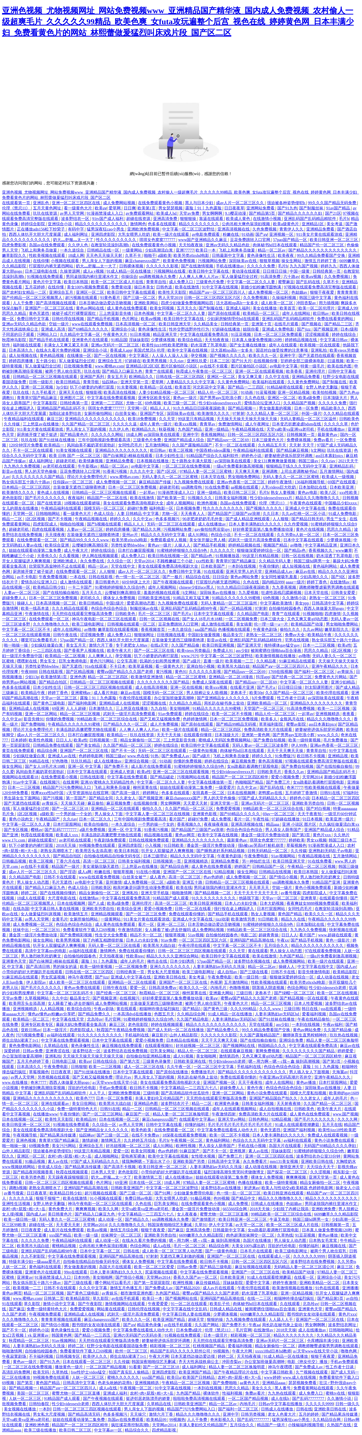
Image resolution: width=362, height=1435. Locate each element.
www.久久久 (328, 735)
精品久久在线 (293, 919)
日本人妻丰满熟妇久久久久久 (255, 524)
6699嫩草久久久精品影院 (336, 1214)
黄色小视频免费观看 (313, 887)
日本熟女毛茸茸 (323, 1240)
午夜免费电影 (256, 856)
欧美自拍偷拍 (96, 824)
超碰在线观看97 (42, 840)
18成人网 (76, 255)
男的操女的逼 (65, 966)
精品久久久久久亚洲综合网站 (173, 956)
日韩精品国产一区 (268, 866)
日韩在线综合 (105, 1061)
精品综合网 (47, 750)
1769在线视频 (280, 671)
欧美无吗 (41, 1372)
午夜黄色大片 (115, 334)
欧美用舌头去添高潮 (94, 851)
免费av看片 (323, 440)
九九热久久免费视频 (22, 466)
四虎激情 (333, 614)
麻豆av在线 (305, 571)
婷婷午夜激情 (280, 482)
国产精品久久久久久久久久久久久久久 (323, 250)
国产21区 (333, 213)
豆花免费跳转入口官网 (250, 240)
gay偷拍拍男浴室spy (213, 529)
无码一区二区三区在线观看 (171, 524)
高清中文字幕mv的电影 (46, 951)
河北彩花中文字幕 (209, 387)
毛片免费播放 (335, 740)
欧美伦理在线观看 (332, 693)
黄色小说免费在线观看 (267, 1093)
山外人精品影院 (184, 1035)
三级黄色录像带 (157, 1061)
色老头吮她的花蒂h (115, 1383)
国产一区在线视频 (110, 355)
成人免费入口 (181, 282)
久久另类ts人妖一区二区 (299, 535)
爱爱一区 (138, 988)
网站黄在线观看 (111, 1309)
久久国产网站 (207, 1325)
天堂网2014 (312, 777)
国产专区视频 (16, 829)
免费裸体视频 (299, 440)
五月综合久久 (276, 945)
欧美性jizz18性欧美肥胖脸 (165, 345)
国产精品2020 (188, 1288)
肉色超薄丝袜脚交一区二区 (250, 1235)
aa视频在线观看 (245, 487)
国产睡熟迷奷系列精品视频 (221, 851)
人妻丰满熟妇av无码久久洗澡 (219, 966)
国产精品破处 (162, 777)
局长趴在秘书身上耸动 (224, 703)
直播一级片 (213, 661)
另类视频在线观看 (54, 1077)
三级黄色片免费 (210, 282)
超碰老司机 (66, 461)
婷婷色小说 (251, 456)
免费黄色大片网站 (331, 677)
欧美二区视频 (181, 450)
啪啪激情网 (182, 893)
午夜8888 (29, 671)
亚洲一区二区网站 (41, 714)
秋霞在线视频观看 (72, 1172)
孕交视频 (199, 355)
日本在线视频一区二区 (22, 1119)
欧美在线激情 (187, 287)
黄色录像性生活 (261, 255)
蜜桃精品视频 (64, 1246)
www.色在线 (138, 756)
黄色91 (181, 671)
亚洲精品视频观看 (107, 914)
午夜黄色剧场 (265, 629)
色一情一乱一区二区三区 (138, 577)
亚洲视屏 (238, 1151)
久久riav (177, 361)
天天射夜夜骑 (289, 1103)
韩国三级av (308, 461)
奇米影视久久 (222, 1419)
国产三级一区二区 (139, 297)
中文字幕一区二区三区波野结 (188, 229)
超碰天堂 (196, 1319)
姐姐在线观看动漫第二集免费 (35, 550)
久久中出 (60, 998)
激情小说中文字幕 (59, 1304)
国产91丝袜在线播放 (57, 440)
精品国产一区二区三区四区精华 (240, 777)
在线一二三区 (259, 1298)
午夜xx (283, 940)
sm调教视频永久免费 (158, 276)
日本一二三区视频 (319, 645)
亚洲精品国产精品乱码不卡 (61, 408)
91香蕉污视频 (115, 471)
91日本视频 (140, 334)
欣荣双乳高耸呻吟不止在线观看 (57, 566)
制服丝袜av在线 (144, 608)
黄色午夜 (255, 1088)
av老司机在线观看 (59, 466)
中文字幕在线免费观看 (127, 777)
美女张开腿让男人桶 (208, 540)
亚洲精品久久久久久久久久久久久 (95, 419)
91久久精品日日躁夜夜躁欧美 (199, 408)
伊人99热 (299, 745)
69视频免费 (39, 1146)
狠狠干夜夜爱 (322, 292)
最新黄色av (328, 434)
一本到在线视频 (242, 566)
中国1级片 (115, 603)
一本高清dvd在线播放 (132, 1014)
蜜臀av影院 (296, 724)
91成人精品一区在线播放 (129, 271)
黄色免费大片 (60, 1209)
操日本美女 (144, 287)
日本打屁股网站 (67, 824)
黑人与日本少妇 (199, 203)
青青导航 (91, 382)
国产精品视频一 (242, 408)
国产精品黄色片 (74, 434)
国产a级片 (192, 661)
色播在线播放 (250, 1182)
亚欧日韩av (31, 1030)
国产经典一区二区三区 (292, 677)
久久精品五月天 (272, 445)
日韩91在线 (330, 793)
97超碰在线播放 (226, 329)
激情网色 (138, 224)
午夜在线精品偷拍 (314, 1019)
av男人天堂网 (72, 213)
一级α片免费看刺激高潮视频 (238, 466)
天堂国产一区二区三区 (264, 708)
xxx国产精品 (60, 1235)
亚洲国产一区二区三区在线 (49, 308)
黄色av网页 (185, 835)
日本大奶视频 (272, 903)
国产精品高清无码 (84, 1414)
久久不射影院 (33, 1256)
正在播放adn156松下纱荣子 (41, 229)
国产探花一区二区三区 (287, 1172)
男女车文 (48, 661)
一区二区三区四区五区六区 (203, 940)
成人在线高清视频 (151, 687)
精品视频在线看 (158, 835)
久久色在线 (255, 398)
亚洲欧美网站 (146, 303)
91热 (155, 756)
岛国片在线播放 (257, 1240)
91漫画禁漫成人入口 (105, 213)
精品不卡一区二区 (146, 935)
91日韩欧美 (174, 845)
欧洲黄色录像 (227, 1103)
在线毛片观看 (286, 324)
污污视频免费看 (30, 1035)
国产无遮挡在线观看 (316, 355)
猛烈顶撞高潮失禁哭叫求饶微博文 (234, 1172)
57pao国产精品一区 (290, 240)
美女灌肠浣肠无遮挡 (101, 866)
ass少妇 (242, 650)
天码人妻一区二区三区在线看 (114, 945)
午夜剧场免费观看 (110, 840)
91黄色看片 (110, 297)
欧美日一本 (206, 250)
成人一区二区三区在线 (144, 1067)
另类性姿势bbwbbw (128, 545)
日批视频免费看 (78, 366)
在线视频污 (50, 782)
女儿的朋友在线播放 (20, 508)
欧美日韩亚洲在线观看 (284, 1193)
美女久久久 (262, 1388)
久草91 (201, 1225)
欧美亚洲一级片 (340, 819)
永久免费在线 (92, 561)
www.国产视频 (345, 1114)
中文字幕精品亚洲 (321, 545)
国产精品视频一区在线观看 (304, 998)
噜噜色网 (349, 1351)
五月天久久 (187, 308)
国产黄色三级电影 (49, 703)
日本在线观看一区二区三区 (87, 1362)
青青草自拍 (156, 282)
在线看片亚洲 (242, 687)
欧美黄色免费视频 (179, 261)
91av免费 (169, 940)
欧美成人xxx (67, 835)
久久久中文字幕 (93, 1288)
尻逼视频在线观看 (161, 1272)
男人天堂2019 (170, 297)
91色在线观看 (327, 1288)
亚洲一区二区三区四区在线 (76, 203)
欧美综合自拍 (79, 1009)
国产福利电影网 (82, 703)
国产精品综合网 (175, 866)
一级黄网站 (132, 250)
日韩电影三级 (64, 1061)
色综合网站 (297, 988)
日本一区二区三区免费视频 (132, 487)
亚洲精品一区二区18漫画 (231, 677)
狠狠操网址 (144, 635)
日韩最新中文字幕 (228, 255)
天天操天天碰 (73, 803)
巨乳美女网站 (162, 1051)
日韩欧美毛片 (269, 772)
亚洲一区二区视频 (37, 387)
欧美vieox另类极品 (194, 650)
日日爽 (130, 208)
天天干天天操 (169, 735)
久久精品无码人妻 (275, 561)
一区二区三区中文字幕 (214, 1067)
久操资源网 (70, 271)
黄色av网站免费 (244, 577)
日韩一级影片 (41, 382)
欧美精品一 (117, 735)
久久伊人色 (78, 245)
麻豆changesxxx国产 (143, 261)
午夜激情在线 (37, 614)
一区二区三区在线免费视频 (186, 466)
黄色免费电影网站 (25, 1045)
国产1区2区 (167, 471)
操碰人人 (25, 603)
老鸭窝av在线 (270, 793)
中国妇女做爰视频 (204, 635)
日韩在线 (131, 1251)
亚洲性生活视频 (16, 1203)
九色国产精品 (190, 429)
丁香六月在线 (68, 861)
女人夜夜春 (187, 1214)
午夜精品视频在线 (248, 429)
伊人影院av (36, 982)
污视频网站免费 (212, 261)
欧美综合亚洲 (57, 545)
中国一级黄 (300, 271)
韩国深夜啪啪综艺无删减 (170, 1225)
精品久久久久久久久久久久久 (101, 224)
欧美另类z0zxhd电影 (191, 255)
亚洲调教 (270, 471)
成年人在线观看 (283, 345)
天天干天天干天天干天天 (256, 893)
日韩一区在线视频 (297, 556)
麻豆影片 (160, 1035)
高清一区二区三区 (99, 861)
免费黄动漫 (121, 287)
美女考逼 (335, 224)
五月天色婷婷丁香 (33, 1061)
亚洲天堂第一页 (135, 382)
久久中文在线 (277, 376)
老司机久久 (90, 598)
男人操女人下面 (109, 814)
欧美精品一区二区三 (261, 313)
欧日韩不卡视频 (311, 756)
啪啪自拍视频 (72, 524)
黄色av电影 (308, 492)
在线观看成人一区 (274, 1256)
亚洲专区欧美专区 (154, 398)
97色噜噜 (60, 761)
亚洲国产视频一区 (219, 1082)
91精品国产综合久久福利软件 (213, 456)
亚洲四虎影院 (103, 234)
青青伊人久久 (291, 229)
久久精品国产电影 (253, 614)
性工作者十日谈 (291, 698)
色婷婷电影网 (91, 756)
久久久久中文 (142, 471)
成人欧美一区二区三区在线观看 (77, 982)
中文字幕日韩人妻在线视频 (55, 909)
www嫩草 (343, 550)
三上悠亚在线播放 (132, 708)
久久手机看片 (44, 392)
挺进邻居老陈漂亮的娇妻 (148, 1398)
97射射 (239, 413)
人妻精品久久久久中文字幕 (191, 382)
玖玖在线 (92, 371)
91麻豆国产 (190, 1151)
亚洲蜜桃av (81, 693)
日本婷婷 (19, 740)
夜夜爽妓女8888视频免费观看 (313, 903)
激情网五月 (111, 1140)
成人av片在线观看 (219, 1288)
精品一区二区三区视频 (80, 714)
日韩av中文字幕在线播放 (280, 1404)
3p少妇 (62, 387)
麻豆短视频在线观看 (253, 1267)
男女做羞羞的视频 (275, 408)
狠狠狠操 (188, 218)
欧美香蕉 (294, 371)
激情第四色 (229, 1056)
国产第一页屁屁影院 (152, 1282)
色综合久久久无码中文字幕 (257, 1140)
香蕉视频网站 (213, 434)
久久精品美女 (206, 324)
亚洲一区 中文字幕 (85, 766)
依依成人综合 (50, 1167)
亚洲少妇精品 (343, 682)
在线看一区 (304, 1277)
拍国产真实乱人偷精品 (129, 1372)
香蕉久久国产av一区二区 (195, 1277)
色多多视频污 (167, 519)
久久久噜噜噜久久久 (51, 624)
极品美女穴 (233, 635)
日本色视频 (144, 313)
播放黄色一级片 (69, 1367)
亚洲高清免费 (165, 218)
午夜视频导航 (25, 1135)
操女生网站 (291, 261)
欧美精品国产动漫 (307, 624)
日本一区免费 (306, 408)
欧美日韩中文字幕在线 (209, 271)
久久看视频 (69, 556)
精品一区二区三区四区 (108, 677)
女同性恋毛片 (130, 445)
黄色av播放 (306, 1082)
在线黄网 (71, 782)
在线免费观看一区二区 (37, 540)
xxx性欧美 (348, 492)
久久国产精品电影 (193, 1019)
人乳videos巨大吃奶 (279, 487)
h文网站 (318, 450)
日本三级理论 (155, 856)
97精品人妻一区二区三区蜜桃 (206, 471)
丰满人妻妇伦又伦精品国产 (159, 1098)
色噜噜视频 (239, 988)
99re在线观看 (76, 1272)
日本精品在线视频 (182, 1040)
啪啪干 (150, 255)
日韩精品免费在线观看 (53, 745)
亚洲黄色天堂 (14, 961)
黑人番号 (283, 1388)
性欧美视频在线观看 (47, 255)
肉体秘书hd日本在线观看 (275, 245)
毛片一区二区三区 (154, 614)
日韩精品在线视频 (275, 872)
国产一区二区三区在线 (154, 650)
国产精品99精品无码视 (236, 724)
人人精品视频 (52, 1009)
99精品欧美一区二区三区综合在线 (107, 719)
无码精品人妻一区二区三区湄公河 (304, 1267)
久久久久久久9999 (309, 1256)
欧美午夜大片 (119, 650)
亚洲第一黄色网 (256, 735)
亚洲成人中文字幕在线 (305, 508)
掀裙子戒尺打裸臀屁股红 (74, 313)
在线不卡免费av (145, 1135)
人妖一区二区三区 (88, 1377)
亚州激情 (114, 882)
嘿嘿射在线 (27, 661)
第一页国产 (76, 798)
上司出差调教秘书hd (299, 471)
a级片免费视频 (92, 829)
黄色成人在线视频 (53, 492)
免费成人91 (223, 650)
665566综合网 (235, 1209)
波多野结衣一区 (75, 218)
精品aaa (273, 824)
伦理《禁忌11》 (16, 208)
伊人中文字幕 (221, 1225)
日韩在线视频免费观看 (149, 840)
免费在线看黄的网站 (335, 319)
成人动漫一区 (110, 1219)
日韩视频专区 (68, 1356)
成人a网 (85, 872)
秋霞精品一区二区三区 (159, 993)
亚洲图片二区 (72, 398)
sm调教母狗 (192, 487)
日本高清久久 (21, 350)
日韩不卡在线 (283, 972)
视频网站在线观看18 (20, 777)
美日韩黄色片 (107, 582)
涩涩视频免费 (92, 635)
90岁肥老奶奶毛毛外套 (203, 519)
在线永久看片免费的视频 (58, 350)
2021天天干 (348, 461)
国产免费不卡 (116, 766)
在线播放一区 (79, 355)
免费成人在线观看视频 (328, 1135)
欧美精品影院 (345, 972)
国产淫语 (68, 872)
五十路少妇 (46, 361)
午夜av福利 (333, 1024)
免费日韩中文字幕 (33, 319)
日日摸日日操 (275, 271)
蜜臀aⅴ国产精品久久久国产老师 (125, 671)
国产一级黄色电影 (221, 1251)
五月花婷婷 (35, 287)
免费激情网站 (230, 424)
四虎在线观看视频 (48, 529)
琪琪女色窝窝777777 (157, 240)
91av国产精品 (338, 208)
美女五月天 (117, 376)
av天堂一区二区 (250, 1225)
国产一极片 (173, 577)
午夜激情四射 (130, 930)
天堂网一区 (137, 408)
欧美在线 (184, 887)
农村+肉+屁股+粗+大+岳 (70, 1156)
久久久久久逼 (125, 424)
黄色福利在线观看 (45, 1267)
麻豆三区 (55, 419)
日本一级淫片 (55, 1030)
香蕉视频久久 (321, 550)
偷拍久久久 (290, 629)
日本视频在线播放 (153, 461)
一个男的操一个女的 (74, 814)
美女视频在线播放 (20, 1409)
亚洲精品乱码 (341, 466)
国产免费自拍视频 (270, 740)
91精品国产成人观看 (171, 898)
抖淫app (263, 677)
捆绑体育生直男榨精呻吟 (305, 1035)
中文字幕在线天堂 (68, 1019)
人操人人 (182, 545)
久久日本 (271, 513)
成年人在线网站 (296, 313)
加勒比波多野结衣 (65, 413)
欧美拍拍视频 (325, 392)
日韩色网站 (258, 1119)
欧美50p (256, 693)
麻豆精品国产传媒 (155, 482)
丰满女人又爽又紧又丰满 (66, 345)
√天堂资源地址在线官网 (88, 793)
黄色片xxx (322, 835)
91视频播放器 (228, 556)
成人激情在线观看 (76, 582)
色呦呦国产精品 (249, 782)
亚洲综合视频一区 (141, 761)
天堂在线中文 (123, 566)
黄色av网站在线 (90, 308)
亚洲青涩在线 (58, 1051)
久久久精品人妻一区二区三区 (273, 413)
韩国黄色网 (62, 1335)
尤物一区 (134, 403)
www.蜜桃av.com (109, 366)
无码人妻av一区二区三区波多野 (260, 745)
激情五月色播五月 (126, 1288)
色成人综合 (104, 513)
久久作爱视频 (296, 524)
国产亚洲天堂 (249, 645)
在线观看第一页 (16, 203)
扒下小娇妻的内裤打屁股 (92, 387)
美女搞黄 (244, 624)
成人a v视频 (94, 271)
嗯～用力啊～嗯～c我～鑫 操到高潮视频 (284, 1061)
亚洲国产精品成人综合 (184, 440)
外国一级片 (311, 413)
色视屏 (216, 982)
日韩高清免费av (163, 988)
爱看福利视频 (314, 1014)
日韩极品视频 (14, 861)
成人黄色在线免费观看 (127, 308)
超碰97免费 (137, 508)
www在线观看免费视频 (93, 324)
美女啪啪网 (180, 708)
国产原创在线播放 (172, 1072)
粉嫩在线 (231, 234)
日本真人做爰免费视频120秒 (257, 340)
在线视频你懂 (266, 361)
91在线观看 (214, 571)
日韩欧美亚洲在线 (154, 598)
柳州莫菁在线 (145, 787)
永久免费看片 (255, 1161)
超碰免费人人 (14, 598)
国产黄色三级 (216, 1009)
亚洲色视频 (26, 1140)
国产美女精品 (88, 745)
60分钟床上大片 (136, 582)
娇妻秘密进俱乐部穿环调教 (289, 456)
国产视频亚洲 (326, 329)
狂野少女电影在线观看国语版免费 (117, 1346)
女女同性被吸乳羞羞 (279, 577)
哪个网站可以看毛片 (113, 1282)
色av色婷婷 (213, 877)
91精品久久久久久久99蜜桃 (236, 598)
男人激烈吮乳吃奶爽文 (320, 877)
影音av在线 (12, 471)
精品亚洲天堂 (165, 334)
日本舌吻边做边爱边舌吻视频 (105, 303)
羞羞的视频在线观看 (162, 592)
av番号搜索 (291, 893)
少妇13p (32, 677)
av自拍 (352, 1298)
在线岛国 (21, 909)
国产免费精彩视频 (76, 935)
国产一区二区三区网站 (103, 1114)
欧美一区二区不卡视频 (232, 714)
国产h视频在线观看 (104, 524)
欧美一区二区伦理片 (317, 308)
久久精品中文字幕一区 (80, 334)
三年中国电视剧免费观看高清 (104, 440)
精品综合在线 (198, 577)
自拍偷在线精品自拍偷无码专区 (112, 856)
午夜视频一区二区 (187, 1140)
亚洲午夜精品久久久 (330, 666)
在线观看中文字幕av (197, 1119)
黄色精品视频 (52, 355)
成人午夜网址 (257, 424)
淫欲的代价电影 (82, 1088)
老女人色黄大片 (282, 1414)
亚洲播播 (350, 1288)
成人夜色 (158, 877)
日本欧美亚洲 (342, 487)
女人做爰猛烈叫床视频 (41, 914)
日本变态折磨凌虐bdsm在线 (297, 424)
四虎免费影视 (14, 245)
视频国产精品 (275, 545)
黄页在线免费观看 (18, 750)
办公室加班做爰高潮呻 (174, 698)
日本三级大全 (272, 619)
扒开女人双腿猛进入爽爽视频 (168, 851)
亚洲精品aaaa (274, 1383)
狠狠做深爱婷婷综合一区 (259, 550)
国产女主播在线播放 (248, 345)
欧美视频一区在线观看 (320, 345)
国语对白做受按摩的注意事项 (282, 350)
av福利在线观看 (83, 951)
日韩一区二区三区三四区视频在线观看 (98, 687)
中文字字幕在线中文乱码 (185, 1309)
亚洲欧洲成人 (65, 561)
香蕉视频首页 (153, 629)
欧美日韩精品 (68, 382)
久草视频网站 (37, 998)
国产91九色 (287, 208)
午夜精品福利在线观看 (24, 419)
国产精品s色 (295, 550)
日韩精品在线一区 (103, 250)
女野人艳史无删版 (322, 387)
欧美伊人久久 (95, 1356)
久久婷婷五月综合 (140, 1140)
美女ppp (302, 603)
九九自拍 (159, 708)
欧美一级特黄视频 (305, 740)
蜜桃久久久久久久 (123, 1377)
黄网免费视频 (268, 1051)
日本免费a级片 (189, 1330)
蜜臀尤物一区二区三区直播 (224, 1214)
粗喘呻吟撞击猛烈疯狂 (159, 1009)
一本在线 (78, 577)
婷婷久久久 (120, 519)
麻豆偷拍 (96, 803)
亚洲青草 (309, 898)
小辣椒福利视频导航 (306, 1425)
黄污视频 (164, 671)
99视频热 (221, 1351)
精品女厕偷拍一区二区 (140, 740)
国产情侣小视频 (283, 877)
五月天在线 (332, 1124)
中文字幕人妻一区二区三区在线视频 (158, 814)
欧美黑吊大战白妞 (234, 666)
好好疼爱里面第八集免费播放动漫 (263, 529)
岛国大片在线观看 (285, 1146)
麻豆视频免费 (243, 761)
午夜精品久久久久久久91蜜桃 (74, 724)
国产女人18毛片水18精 (202, 619)
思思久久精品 (14, 313)
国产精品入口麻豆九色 (122, 371)
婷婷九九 (329, 266)
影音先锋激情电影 (314, 972)
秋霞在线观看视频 (37, 835)
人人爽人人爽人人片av (199, 276)
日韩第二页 (54, 1298)
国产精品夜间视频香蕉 (33, 1172)
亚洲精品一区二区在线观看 (115, 808)
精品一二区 (12, 519)
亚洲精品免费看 (320, 229)
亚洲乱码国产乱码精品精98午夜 (189, 608)
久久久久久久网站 (107, 434)
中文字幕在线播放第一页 (210, 782)
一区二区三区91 (46, 930)
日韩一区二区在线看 (193, 909)
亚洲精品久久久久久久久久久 (121, 450)
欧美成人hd (166, 213)
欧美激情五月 (76, 914)
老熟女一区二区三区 (327, 598)
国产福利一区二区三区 (314, 671)
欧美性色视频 (41, 740)
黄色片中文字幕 (47, 282)
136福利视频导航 (310, 482)
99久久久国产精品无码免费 (332, 203)
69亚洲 (58, 708)
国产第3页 (301, 835)
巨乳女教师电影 (73, 661)
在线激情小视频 (267, 218)
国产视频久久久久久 (228, 355)
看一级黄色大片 (78, 208)
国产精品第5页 (262, 213)
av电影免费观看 (206, 234)
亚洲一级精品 (217, 429)
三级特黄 (151, 1093)
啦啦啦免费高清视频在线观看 (199, 1398)
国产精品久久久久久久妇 (300, 213)
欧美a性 (344, 645)
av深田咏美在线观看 (162, 434)
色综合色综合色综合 (109, 608)
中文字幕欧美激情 (276, 603)
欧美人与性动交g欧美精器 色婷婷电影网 (297, 1188)
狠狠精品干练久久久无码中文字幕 (296, 466)
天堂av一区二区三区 (59, 698)
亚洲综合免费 (291, 1040)
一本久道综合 (72, 250)
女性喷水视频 (203, 1156)
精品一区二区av (272, 250)
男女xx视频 (316, 840)
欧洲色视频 (207, 503)
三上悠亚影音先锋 (115, 313)
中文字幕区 (139, 355)
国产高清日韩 (38, 966)
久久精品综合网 (191, 1014)
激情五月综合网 (124, 1230)
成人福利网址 (76, 234)
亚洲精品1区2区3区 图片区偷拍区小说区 (162, 366)
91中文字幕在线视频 (220, 287)
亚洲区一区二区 (90, 292)
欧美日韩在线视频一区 (168, 556)
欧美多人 (269, 719)
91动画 (248, 234)
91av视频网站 (283, 856)
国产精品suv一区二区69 (228, 440)
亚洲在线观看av (55, 1103)
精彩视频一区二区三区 (251, 1335)
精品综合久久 (137, 1430)
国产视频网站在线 (239, 1045)
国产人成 (96, 903)
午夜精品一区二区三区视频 (312, 866)
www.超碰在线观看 (335, 935)
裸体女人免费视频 (119, 598)
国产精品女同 (101, 798)
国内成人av (346, 966)
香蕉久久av (294, 772)
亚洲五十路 (192, 882)
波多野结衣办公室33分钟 (318, 1156)
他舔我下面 (249, 898)
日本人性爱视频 (308, 1003)
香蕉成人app (121, 350)
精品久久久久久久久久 (199, 224)
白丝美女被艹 (135, 877)
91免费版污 (285, 756)
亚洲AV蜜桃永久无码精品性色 (107, 782)
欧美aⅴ (101, 208)
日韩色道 (164, 287)
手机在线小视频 (252, 1146)
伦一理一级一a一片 (271, 624)
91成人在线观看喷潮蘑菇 (297, 1124)
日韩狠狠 (79, 1067)
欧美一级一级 (86, 1235)
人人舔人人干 (281, 1319)
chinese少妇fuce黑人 (197, 587)
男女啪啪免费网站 (244, 477)
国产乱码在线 (308, 282)
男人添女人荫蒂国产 (283, 829)
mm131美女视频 (284, 1161)
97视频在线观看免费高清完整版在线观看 (320, 287)
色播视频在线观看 (234, 629)
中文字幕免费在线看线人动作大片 (227, 1130)
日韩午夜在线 (65, 635)
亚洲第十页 (262, 324)
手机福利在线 (137, 1035)
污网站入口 (47, 334)
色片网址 (130, 319)
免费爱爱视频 (228, 808)
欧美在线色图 (339, 366)
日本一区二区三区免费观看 (278, 334)
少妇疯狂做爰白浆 (47, 645)
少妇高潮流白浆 (159, 250)
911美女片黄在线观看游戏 (319, 234)
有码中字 (76, 229)
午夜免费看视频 (53, 577)
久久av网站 (313, 629)
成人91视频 (183, 1056)
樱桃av (36, 829)
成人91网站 (198, 535)
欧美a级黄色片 (286, 224)
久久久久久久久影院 (219, 1035)
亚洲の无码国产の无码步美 (138, 1335)
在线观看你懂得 (198, 735)
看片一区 (242, 819)
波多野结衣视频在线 (252, 961)
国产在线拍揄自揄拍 (61, 592)
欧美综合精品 (190, 340)
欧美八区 (328, 492)
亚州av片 (130, 535)
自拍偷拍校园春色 (285, 608)
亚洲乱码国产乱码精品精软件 (310, 218)
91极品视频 (35, 1161)
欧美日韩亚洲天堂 (175, 324)
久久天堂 (167, 419)
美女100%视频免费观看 (88, 287)
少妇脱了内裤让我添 (291, 1209)
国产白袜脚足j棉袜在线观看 (128, 456)
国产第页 (25, 1383)
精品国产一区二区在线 (107, 498)
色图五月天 (164, 1014)
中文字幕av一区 (108, 1430)
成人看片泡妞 (106, 693)
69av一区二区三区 (279, 814)
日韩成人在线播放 (267, 1203)
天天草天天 (259, 887)
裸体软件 (211, 1393)
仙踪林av (110, 382)
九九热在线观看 (282, 1393)
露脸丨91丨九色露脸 (203, 208)
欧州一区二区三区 (131, 1351)
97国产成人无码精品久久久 (263, 798)
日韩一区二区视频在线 (159, 619)
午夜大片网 (242, 1351)
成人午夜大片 (76, 550)
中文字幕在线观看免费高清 (204, 334)
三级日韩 (244, 993)
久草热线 (285, 1235)
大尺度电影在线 (62, 898)
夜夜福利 (76, 498)
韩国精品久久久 (272, 1045)
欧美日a (174, 1377)
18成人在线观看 (31, 898)
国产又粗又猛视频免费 (160, 719)
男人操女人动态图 (33, 882)
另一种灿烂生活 (256, 861)
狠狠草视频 (269, 261)
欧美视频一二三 (239, 661)
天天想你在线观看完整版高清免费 (82, 614)
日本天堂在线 (213, 477)
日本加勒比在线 (313, 487)
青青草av (208, 424)
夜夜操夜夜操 (216, 824)
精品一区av (98, 566)
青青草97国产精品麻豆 (37, 398)
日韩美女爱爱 (343, 592)
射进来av (252, 1188)
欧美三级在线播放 (40, 1430)
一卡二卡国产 (80, 587)
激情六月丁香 (101, 645)
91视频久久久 (200, 498)
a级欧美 (164, 255)
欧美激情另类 (243, 919)
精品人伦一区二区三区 (218, 392)
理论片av (123, 1077)
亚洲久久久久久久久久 (170, 966)
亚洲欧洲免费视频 (143, 229)
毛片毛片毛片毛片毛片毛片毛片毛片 (240, 1124)
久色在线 (251, 582)
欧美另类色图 (33, 1177)
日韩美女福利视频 (231, 498)
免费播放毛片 (203, 1072)
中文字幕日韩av (334, 340)
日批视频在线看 (171, 635)
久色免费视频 (265, 229)
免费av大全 (295, 635)
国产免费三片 (278, 782)
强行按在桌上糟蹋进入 (234, 909)
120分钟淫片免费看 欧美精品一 (37, 445)
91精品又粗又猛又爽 (191, 598)
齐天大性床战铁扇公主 (199, 1362)
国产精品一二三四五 (93, 1335)
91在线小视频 (148, 872)
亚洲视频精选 (328, 714)
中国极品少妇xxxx (341, 503)
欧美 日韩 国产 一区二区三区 (75, 456)
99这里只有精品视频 (196, 419)
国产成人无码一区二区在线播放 (176, 1030)
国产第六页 (130, 1061)
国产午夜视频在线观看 (173, 582)
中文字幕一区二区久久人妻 (251, 282)
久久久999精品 (243, 1009)
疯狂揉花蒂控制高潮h (130, 1425)
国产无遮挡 (72, 666)
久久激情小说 (294, 598)
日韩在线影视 (101, 577)
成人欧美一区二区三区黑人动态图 (172, 1251)
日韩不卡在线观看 (60, 877)
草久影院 (101, 1298)
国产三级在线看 (254, 972)
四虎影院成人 (45, 524)
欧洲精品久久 (141, 376)
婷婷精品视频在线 (301, 340)
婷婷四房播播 (21, 361)
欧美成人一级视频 (338, 477)
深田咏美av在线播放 (218, 592)
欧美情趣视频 (91, 461)
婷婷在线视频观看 (167, 1024)
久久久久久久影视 (162, 266)
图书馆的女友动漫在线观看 (311, 1314)
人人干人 (97, 1093)
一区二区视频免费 (241, 619)
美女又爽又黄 (250, 376)
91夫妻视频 (127, 387)
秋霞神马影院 (14, 340)
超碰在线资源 (138, 218)
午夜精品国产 (48, 819)
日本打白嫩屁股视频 (136, 550)
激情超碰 (90, 1140)
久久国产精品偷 (185, 645)
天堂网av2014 (95, 1225)
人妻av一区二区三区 (85, 529)
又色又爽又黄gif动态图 (308, 619)
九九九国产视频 (304, 266)
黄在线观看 (258, 951)
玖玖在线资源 (45, 213)
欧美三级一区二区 (180, 403)
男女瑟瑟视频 (171, 208)
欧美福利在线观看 (269, 382)
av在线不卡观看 (214, 366)
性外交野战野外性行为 (189, 329)
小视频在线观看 (65, 261)
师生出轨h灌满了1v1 (20, 1040)
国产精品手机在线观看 (49, 340)
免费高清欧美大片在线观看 (268, 729)
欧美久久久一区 (263, 355)
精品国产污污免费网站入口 (67, 787)
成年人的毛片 (132, 961)
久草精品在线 (56, 1045)
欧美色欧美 (141, 1130)
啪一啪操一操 (16, 645)
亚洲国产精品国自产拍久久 (273, 1098)
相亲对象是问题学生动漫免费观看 (143, 887)
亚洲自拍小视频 (201, 666)
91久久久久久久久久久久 (214, 898)
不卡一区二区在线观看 (235, 445)
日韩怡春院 (39, 1404)
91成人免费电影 (342, 513)
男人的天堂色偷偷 (41, 471)
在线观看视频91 (159, 1045)
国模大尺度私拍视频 (308, 1093)
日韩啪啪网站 (48, 513)
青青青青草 (347, 292)
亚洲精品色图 (146, 1103)
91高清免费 (271, 276)
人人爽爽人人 (100, 656)
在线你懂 (41, 261)
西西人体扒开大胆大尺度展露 (35, 234)
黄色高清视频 (270, 761)
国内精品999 (273, 582)
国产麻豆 (176, 1230)
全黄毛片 (60, 919)
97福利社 (351, 793)
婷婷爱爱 (345, 1051)
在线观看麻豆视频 (237, 1051)
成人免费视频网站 (289, 961)
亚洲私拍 (319, 350)
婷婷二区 (29, 893)
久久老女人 (126, 798)
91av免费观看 (170, 714)
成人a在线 (162, 1246)
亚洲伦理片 (315, 371)
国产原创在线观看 (224, 313)
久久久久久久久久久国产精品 (38, 477)
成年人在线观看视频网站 (234, 1109)
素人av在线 (258, 1151)
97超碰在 (133, 361)
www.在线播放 (15, 1082)
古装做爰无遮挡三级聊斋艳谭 (79, 487)
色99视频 (221, 1198)
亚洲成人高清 (53, 329)
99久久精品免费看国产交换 (321, 255)
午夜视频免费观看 (45, 1314)
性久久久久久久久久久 (116, 240)
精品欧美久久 (333, 408)
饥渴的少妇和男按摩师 (160, 661)
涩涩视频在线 (154, 703)
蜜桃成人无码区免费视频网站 (225, 740)
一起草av (147, 492)
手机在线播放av (230, 266)
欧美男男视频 (155, 361)
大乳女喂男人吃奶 (134, 234)
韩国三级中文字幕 (315, 297)
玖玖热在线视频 (344, 1035)
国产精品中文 (243, 1198)
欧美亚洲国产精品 (169, 1319)
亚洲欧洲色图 (37, 1425)
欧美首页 (288, 308)
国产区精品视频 (80, 671)
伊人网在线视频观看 (100, 556)
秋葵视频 (167, 429)
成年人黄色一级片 (156, 424)
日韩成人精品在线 (226, 1309)
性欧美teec (135, 956)
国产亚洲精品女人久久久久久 (223, 698)
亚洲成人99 (347, 308)
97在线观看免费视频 (323, 951)
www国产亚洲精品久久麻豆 (203, 240)
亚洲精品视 (338, 756)
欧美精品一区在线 (156, 387)
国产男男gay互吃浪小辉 (221, 398)
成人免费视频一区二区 (268, 292)
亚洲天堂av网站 (232, 1119)
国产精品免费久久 (94, 1014)
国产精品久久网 (147, 529)
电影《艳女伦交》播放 (308, 1362)
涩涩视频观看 (317, 334)
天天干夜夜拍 (310, 814)
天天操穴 (138, 1414)
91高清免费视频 (301, 708)
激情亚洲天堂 (292, 1167)
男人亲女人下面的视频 (102, 261)
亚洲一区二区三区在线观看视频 (181, 772)
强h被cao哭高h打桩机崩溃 (261, 845)
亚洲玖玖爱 (197, 361)
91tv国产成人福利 (108, 218)
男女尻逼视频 (53, 977)
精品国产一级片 (66, 866)
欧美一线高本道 (35, 608)
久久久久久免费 (261, 266)
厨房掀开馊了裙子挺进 (37, 434)
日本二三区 (220, 361)
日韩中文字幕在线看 (164, 1124)
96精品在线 (39, 761)
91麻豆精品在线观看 (297, 661)
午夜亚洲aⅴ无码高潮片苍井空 (285, 1077)
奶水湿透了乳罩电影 (209, 345)
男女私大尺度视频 (163, 972)
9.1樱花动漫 (236, 213)
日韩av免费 (33, 1051)
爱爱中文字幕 (258, 1282)
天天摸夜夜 (55, 535)
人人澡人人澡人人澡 (170, 355)
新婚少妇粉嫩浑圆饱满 (261, 287)
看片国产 (177, 819)
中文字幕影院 (45, 403)
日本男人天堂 (103, 1172)
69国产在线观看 (342, 482)
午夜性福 (261, 819)
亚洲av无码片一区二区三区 (115, 345)
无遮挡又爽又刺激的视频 (182, 1256)
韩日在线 (310, 1009)
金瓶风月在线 (292, 719)
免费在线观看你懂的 (187, 914)
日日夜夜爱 (31, 1230)
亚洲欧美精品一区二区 (267, 703)
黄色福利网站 (325, 566)
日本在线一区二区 (145, 1182)
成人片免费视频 (164, 724)
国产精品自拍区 (53, 682)
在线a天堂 (159, 645)
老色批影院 (12, 498)
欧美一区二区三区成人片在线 (117, 282)
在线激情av (340, 582)
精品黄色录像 (149, 1325)
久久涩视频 (320, 1172)
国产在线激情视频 (197, 266)
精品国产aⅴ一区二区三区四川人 (217, 292)
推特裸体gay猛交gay (282, 645)
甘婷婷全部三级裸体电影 (303, 361)
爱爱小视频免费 (285, 777)
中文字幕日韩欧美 (277, 1372)
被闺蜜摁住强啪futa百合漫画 (276, 650)
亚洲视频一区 (281, 234)
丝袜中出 (21, 930)
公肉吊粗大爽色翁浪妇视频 (246, 224)
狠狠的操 (215, 1319)
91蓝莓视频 (266, 392)
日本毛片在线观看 (256, 1251)
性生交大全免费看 (111, 935)
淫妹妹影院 (139, 340)
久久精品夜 (266, 661)
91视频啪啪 (313, 614)
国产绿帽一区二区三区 (294, 993)
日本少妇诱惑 (182, 961)
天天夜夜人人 (193, 513)
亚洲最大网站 (221, 993)
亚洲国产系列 (92, 376)
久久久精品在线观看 (341, 413)
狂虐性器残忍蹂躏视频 (281, 592)
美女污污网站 (64, 1146)
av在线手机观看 (125, 1298)
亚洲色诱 (78, 677)
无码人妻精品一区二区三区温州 (308, 419)
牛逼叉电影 (280, 1219)
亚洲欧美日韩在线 (170, 977)
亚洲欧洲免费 (324, 1209)
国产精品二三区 (338, 324)
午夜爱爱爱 (158, 1304)
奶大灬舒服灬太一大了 (73, 240)
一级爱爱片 (225, 787)
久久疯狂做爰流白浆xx (339, 824)
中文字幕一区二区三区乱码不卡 (65, 993)
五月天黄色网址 (47, 208)
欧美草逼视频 (141, 666)
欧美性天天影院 (172, 292)
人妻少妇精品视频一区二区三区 (167, 392)
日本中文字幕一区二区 (100, 1251)
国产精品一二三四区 (246, 387)
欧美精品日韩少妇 (49, 587)
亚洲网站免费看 (261, 208)
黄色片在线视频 (310, 529)
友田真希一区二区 (208, 793)
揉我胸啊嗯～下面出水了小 (146, 1161)
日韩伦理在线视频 (68, 319)
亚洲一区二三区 (171, 924)
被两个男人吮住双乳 (63, 371)
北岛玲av (95, 1019)
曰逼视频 (336, 361)
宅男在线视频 (297, 640)
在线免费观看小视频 (59, 777)
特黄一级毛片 (313, 366)
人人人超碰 (76, 708)
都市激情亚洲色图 (137, 1293)
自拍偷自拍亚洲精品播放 (148, 1056)
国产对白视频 (318, 808)
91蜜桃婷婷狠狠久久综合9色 (182, 550)
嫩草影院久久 (14, 255)
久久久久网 (347, 1119)
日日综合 (220, 577)
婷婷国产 (242, 866)
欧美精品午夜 (320, 635)
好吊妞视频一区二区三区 (198, 1045)
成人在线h (280, 1398)
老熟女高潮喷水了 (56, 851)
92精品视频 (224, 872)
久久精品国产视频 (299, 403)
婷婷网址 (151, 793)
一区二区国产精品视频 (106, 1367)
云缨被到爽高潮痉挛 (90, 545)
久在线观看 (290, 1304)
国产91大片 (242, 361)
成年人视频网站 (180, 503)
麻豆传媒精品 (208, 1282)
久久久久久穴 (222, 550)
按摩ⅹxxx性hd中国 (47, 793)
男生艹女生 (336, 519)
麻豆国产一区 (138, 1114)
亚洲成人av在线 (62, 756)
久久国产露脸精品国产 (192, 445)
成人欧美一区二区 (277, 303)
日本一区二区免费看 (114, 1098)
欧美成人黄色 (238, 218)
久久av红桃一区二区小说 (304, 513)
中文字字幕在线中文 (316, 966)
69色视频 (153, 403)
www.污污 (190, 656)
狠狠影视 (94, 392)
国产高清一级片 (126, 793)
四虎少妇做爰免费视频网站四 (187, 303)
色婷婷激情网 (195, 719)
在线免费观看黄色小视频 (160, 203)
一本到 (45, 1409)
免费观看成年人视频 (169, 540)
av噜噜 (296, 545)
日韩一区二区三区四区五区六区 (212, 297)
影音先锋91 (34, 719)
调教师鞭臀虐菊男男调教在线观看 (329, 587)
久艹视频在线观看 (312, 1372)
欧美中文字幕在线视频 (188, 350)
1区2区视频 (35, 519)
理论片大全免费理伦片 (87, 477)
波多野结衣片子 (175, 1103)
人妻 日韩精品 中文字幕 (138, 513)
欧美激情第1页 (54, 677)
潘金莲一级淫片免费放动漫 (265, 835)
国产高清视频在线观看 (56, 303)
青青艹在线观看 (159, 371)
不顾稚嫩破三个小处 (175, 561)
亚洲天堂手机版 (155, 893)
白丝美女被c (126, 413)
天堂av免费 (189, 213)
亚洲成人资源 (122, 772)
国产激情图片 (204, 1219)
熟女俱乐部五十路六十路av (26, 482)
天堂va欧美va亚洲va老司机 (290, 429)
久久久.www (270, 1009)
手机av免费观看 (113, 1088)
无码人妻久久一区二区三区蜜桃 (170, 477)
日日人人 (64, 740)
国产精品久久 (137, 1219)
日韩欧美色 (349, 419)
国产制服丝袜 (311, 208)
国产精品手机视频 (103, 319)
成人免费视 (221, 819)
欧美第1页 (147, 208)
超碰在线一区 (41, 1225)
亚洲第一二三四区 (107, 403)
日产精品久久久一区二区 (125, 724)
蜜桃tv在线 (336, 1393)
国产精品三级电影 (216, 1267)
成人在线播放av (212, 524)
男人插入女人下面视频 (309, 1072)
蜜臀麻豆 (286, 282)
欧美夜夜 (286, 255)
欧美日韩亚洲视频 (218, 645)
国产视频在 (312, 324)
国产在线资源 (49, 503)
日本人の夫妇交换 (241, 903)
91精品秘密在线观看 (285, 387)
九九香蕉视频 (284, 587)
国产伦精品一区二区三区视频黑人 (32, 297)
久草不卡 (133, 255)
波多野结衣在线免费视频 (126, 1051)
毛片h (344, 218)
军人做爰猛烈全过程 (240, 276)
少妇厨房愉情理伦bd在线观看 (233, 319)
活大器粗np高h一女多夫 (237, 303)
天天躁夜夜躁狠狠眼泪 (68, 1177)
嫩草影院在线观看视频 (118, 629)
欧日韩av (321, 313)
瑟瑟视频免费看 (303, 1383)
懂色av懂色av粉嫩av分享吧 (52, 1014)
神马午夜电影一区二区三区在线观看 (104, 619)
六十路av (291, 276)
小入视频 (153, 845)
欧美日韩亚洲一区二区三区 (334, 240)
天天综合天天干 (321, 1167)
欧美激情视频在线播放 (276, 656)
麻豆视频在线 (334, 1246)
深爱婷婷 (12, 1051)
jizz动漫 (222, 919)
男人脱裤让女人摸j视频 (207, 693)
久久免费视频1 (337, 276)
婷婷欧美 (297, 840)
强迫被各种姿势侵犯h (286, 203)
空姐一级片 (59, 324)
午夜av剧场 (104, 1009)
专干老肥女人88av (132, 645)
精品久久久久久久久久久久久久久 (216, 1024)
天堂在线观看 (261, 1024)
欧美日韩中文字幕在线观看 (131, 292)
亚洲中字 (288, 355)
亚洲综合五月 (61, 292)
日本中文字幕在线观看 (304, 540)
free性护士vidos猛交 (89, 1372)
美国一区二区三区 (33, 1393)
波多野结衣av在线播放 (221, 1188)
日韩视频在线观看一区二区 (131, 624)
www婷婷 (272, 1377)
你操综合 (129, 276)
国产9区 (338, 577)
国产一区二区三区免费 (146, 914)
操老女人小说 (348, 1188)
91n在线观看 (96, 666)
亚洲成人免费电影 (278, 329)
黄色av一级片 (185, 398)
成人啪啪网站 (106, 1156)
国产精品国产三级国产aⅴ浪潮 (234, 513)
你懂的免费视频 (60, 719)
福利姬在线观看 (27, 345)
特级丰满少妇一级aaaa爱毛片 (35, 1261)
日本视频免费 (188, 508)
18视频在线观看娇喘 (82, 503)
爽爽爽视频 (296, 1177)
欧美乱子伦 (220, 1304)
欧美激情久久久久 (214, 413)
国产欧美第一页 (171, 498)
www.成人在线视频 (300, 1377)
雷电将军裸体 (133, 1156)
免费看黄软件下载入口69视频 (89, 930)
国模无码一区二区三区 (104, 508)
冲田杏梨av (306, 303)
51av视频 (196, 935)
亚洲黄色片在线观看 (90, 340)
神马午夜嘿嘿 (80, 977)
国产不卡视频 (60, 519)
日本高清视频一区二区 (136, 324)
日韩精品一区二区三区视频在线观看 (45, 376)
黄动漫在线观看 (246, 271)
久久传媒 (12, 424)
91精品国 (119, 340)
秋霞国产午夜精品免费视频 (121, 1030)
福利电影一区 (161, 508)
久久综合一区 (119, 561)
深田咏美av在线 (243, 261)
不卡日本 (118, 666)
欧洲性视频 (186, 1146)
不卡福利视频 (41, 1356)
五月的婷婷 (309, 1414)
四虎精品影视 (164, 1430)
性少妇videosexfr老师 (328, 988)
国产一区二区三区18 (70, 808)
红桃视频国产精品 (209, 1346)
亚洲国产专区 (152, 413)
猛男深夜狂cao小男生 (106, 229)
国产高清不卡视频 (120, 1167)
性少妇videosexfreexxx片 (220, 403)
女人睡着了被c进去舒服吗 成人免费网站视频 (185, 930)
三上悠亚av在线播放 (41, 424)
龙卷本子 (238, 693)
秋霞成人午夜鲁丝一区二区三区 (204, 371)
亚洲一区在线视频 (186, 687)
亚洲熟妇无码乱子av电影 (330, 851)
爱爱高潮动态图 (141, 603)
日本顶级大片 (335, 398)
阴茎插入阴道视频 (268, 988)
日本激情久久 (101, 708)
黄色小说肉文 (21, 819)
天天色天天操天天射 (104, 255)
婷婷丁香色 (317, 582)
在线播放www (45, 1114)
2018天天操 (66, 845)
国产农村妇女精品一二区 (24, 292)
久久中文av (143, 519)
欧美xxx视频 (186, 424)
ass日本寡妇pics (329, 456)
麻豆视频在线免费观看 (122, 1045)
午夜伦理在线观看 (135, 698)
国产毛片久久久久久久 (45, 498)
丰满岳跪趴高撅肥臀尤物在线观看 (86, 729)
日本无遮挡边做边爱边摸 (193, 1356)
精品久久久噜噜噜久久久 (318, 498)
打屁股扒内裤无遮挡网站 (51, 266)
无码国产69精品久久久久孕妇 (330, 1146)
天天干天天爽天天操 (285, 750)
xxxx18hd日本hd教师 (273, 1351)
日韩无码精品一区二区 (268, 851)
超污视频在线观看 (81, 297)
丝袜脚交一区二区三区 (121, 1235)
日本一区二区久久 (95, 819)
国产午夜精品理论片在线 (236, 1372)
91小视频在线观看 (106, 1198)
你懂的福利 (195, 1124)
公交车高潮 (127, 661)
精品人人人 (160, 408)
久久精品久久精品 (185, 703)
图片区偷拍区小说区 (249, 366)
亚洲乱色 (41, 203)
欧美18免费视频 (142, 419)
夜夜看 (348, 714)
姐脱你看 (251, 329)
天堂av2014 (144, 561)
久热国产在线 (339, 1425)
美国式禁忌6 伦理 (149, 350)
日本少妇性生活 (170, 456)
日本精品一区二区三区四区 (26, 487)
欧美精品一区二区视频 (65, 656)
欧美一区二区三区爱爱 (154, 1267)
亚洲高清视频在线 (234, 229)
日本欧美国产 (213, 566)
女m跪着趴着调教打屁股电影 (253, 766)
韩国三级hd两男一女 (312, 561)
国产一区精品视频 (236, 608)
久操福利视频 (284, 297)
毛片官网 (113, 1019)
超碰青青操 (269, 935)
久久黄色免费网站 (234, 382)
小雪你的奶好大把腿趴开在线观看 (32, 972)
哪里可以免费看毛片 (39, 640)
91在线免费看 (217, 487)
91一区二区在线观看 (189, 1304)
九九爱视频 (248, 592)
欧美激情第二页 (148, 1177)
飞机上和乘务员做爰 (39, 250)
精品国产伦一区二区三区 (322, 245)
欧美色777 (85, 1098)
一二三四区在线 (47, 650)
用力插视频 (329, 303)
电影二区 (249, 935)
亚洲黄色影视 (205, 814)
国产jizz (304, 329)
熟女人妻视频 (283, 492)
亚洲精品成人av (279, 571)
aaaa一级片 (295, 582)
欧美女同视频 (162, 308)
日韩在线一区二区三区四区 (180, 376)
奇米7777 (295, 787)
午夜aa (254, 1325)
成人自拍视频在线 (275, 1109)
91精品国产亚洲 (326, 882)
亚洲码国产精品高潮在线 (252, 940)
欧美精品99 (86, 1119)
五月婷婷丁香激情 (301, 793)
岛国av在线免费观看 (47, 245)
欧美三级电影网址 (88, 624)
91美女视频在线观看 (74, 450)
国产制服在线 (211, 308)
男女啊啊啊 (212, 213)
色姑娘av (299, 292)
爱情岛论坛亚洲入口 (262, 403)
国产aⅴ (261, 234)
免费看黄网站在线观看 (314, 1388)
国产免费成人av (175, 756)
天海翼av (340, 1072)
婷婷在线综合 (344, 334)
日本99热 (82, 1277)
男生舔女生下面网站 (22, 798)
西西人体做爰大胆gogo (324, 608)
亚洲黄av (25, 1277)
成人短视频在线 (23, 355)
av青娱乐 (345, 671)
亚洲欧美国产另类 (189, 1161)
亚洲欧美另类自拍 (308, 803)
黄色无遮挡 (39, 313)
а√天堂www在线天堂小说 (115, 1082)
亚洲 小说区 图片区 (299, 824)
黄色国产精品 (290, 914)
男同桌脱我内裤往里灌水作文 (92, 276)
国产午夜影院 (90, 1304)
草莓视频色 (296, 845)
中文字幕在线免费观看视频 (111, 398)
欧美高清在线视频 (120, 392)
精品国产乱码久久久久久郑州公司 (180, 1351)
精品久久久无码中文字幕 (163, 535)
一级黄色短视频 (203, 750)
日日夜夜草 (234, 208)
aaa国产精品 (205, 629)
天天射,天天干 (302, 445)
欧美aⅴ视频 (311, 276)
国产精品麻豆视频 (292, 450)
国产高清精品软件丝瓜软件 (185, 1093)
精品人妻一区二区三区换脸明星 (181, 1114)
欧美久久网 (108, 1209)
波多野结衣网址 (342, 1325)
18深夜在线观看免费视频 (184, 1135)
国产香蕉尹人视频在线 (84, 650)
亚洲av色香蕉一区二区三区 (241, 482)
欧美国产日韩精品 (199, 1377)
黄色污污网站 (102, 661)
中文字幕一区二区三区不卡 (26, 629)
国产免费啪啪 (33, 724)
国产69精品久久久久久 (88, 329)
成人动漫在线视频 (333, 977)
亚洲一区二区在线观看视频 (259, 371)
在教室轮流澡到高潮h (110, 245)
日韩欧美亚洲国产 (127, 1188)
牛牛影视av (88, 466)
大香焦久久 (47, 556)
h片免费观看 (263, 698)
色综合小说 (221, 535)
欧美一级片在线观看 (171, 234)
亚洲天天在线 (71, 392)
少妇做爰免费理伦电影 (194, 1193)
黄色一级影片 (338, 940)
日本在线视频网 (241, 793)
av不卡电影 (27, 577)
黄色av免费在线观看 (82, 988)
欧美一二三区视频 (334, 708)
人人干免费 (23, 303)
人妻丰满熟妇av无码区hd (277, 1014)
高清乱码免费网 (16, 1372)
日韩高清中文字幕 (328, 603)
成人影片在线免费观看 (151, 766)
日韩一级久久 (347, 1404)
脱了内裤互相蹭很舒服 (103, 940)
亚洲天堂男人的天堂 (244, 571)
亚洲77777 (185, 250)
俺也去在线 (157, 961)
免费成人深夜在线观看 (212, 682)
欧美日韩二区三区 (240, 492)
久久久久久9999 (319, 1404)
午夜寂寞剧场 (14, 1356)
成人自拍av (227, 972)
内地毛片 (219, 988)
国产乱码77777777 (61, 829)
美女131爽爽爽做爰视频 (275, 461)
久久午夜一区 (179, 1067)
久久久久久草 (336, 424)
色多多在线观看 (162, 224)
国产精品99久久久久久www (85, 540)
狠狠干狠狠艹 (48, 1198)
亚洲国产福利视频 (299, 1130)
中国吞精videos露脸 (213, 450)
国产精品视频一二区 (213, 893)
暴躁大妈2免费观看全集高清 (81, 1024)
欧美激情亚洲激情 (147, 677)
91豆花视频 (241, 334)
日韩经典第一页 (327, 271)
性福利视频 (232, 1393)
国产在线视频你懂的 (58, 893)
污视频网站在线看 (170, 271)
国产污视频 (53, 798)
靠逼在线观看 (211, 218)
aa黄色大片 (250, 1383)
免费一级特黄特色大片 (77, 1109)
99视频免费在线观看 (97, 845)
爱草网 (115, 208)
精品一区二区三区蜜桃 (186, 677)
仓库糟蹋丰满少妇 (323, 1340)
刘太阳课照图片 (319, 687)
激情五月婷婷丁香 (321, 261)
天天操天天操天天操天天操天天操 (247, 419)
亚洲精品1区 (313, 224)
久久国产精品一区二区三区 (86, 424)
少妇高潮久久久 (314, 577)
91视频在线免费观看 (45, 276)
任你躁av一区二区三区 (73, 482)
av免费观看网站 (140, 213)
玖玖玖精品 (81, 761)
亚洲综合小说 (60, 224)
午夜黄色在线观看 (306, 503)
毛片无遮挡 (62, 882)
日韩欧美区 (101, 887)
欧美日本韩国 (76, 282)
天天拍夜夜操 (191, 245)
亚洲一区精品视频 (294, 392)
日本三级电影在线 (41, 271)
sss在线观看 (331, 1009)
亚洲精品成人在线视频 (119, 703)
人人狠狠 (281, 519)
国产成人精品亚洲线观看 (248, 519)
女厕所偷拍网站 (98, 413)
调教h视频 (18, 1188)
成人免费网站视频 (119, 203)
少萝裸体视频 (163, 340)
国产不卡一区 (123, 750)
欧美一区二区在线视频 (337, 993)
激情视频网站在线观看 (125, 1304)
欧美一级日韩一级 (251, 977)
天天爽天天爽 (247, 471)
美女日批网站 (84, 1103)
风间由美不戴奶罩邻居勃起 (91, 445)
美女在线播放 (265, 308)
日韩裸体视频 (131, 266)
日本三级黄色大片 (268, 440)
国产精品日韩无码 (308, 519)
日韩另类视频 (253, 1414)
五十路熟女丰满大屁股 (192, 461)
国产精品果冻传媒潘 (58, 1135)
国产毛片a (182, 614)
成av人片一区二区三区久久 (240, 203)
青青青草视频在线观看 (61, 1319)
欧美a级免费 (309, 398)
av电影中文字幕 (284, 366)
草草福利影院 (271, 724)
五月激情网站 (157, 445)
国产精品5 (192, 1009)
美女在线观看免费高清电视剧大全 (133, 503)
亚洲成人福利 (238, 308)
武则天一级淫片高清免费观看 (255, 540)
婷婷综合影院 (33, 224)
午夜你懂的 (269, 566)
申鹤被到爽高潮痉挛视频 (43, 1088)
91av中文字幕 (25, 782)
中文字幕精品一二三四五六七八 (189, 1088)
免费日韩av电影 (139, 1198)
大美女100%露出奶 (249, 1246)
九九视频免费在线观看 (194, 482)
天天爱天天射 (195, 803)
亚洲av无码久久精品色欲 (228, 245)
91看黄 (135, 1367)
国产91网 (162, 1193)
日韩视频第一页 (301, 434)
